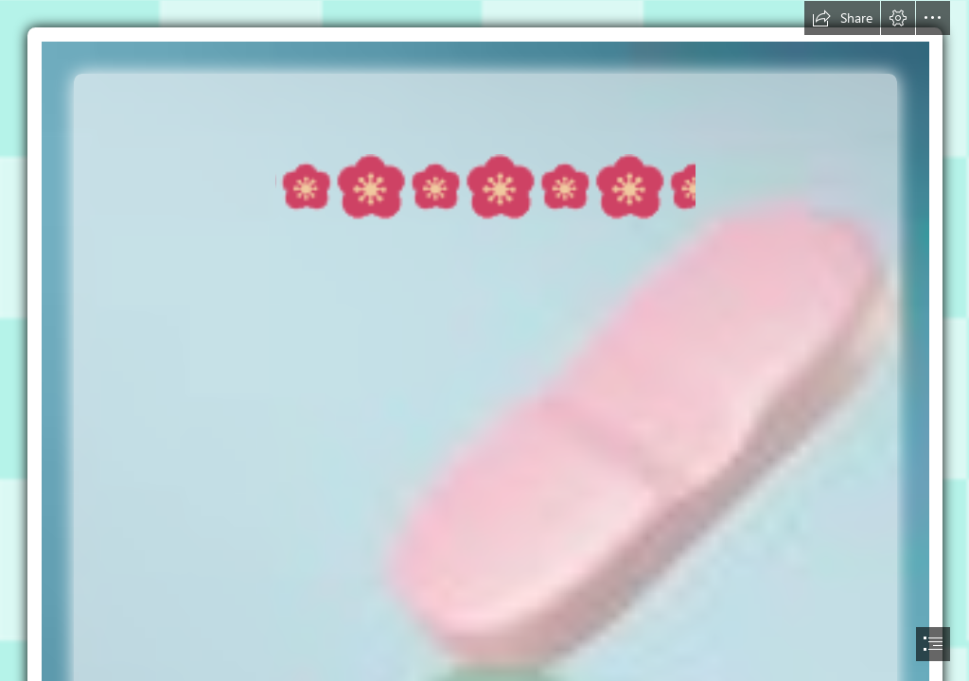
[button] (842, 18)
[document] (484, 340)
